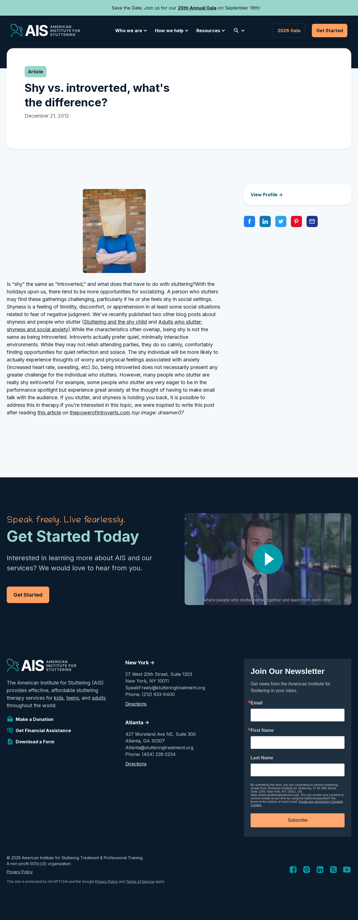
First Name (262, 730)
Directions (136, 704)
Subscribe (297, 820)
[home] (45, 30)
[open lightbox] (268, 559)
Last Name (262, 758)
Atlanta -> (137, 722)
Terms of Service (140, 881)
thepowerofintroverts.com (100, 412)
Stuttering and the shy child (115, 322)
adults (99, 698)
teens (72, 698)
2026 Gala (288, 30)
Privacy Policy (20, 871)
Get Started (329, 30)
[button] (130, 30)
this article (49, 412)
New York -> (140, 663)
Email (257, 703)
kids (58, 698)
